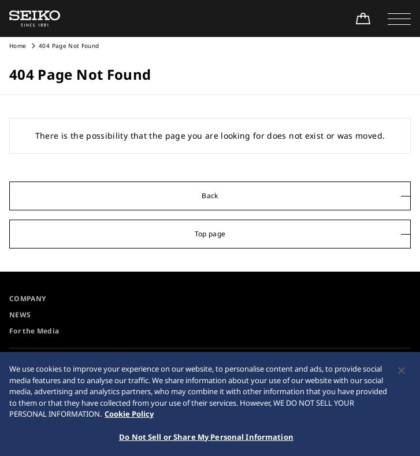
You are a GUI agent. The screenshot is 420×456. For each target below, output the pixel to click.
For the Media (34, 331)
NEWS (20, 315)
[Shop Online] (362, 18)
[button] (399, 18)
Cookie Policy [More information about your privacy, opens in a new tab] (129, 417)
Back (210, 196)
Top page (210, 234)
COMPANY (27, 298)
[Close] (401, 374)
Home (17, 46)
